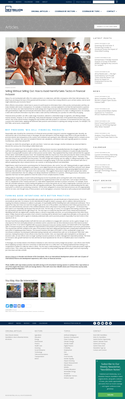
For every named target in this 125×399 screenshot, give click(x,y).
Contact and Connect (100, 350)
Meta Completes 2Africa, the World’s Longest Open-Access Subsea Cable (105, 100)
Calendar (28, 2)
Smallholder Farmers (70, 376)
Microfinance (68, 365)
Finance (15, 310)
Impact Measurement (71, 363)
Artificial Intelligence (70, 335)
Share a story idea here (108, 27)
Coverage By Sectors (66, 11)
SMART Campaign (56, 201)
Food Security (68, 356)
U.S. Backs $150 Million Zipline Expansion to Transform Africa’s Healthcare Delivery (106, 113)
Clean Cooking (68, 339)
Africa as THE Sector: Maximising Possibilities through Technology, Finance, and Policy (106, 169)
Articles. (12, 27)
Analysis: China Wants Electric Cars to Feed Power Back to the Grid (106, 137)
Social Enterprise (40, 350)
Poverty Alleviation (70, 369)
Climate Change (69, 341)
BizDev (18, 2)
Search (117, 2)
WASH (37, 359)
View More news (115, 91)
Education (38, 337)
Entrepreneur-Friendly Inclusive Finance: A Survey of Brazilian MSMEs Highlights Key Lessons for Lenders (106, 62)
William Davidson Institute (83, 2)
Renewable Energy (70, 371)
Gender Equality (69, 359)
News (10, 2)
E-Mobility (67, 348)
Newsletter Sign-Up (99, 348)
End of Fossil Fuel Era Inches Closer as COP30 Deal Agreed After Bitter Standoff (105, 125)
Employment (68, 350)
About (44, 2)
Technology (38, 352)
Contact (112, 11)
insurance (35, 311)
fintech (30, 311)
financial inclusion (23, 311)
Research (67, 374)
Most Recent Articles (11, 335)
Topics (67, 331)
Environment (39, 341)
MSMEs (66, 367)
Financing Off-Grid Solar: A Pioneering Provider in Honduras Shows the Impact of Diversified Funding (106, 48)
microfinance (41, 311)
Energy (37, 339)
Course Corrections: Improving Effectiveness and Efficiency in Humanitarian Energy (106, 156)
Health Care (38, 346)
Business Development (71, 337)
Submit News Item (99, 346)
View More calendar (113, 147)
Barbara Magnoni (10, 87)
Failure (66, 354)
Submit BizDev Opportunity (101, 339)
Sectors (38, 331)
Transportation (39, 356)
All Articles (8, 339)
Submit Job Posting (99, 344)
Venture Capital (69, 378)
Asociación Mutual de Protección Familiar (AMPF (50, 225)
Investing (37, 348)
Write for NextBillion (99, 337)
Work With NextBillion (100, 335)
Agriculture (38, 335)
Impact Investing (69, 361)
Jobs (37, 2)
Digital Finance (68, 346)
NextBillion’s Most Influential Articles (16, 337)
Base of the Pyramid (14, 311)
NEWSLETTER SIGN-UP (72, 323)
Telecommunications (41, 354)
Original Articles (40, 11)
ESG (65, 352)
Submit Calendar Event (100, 341)
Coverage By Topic (92, 11)
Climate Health (68, 344)
